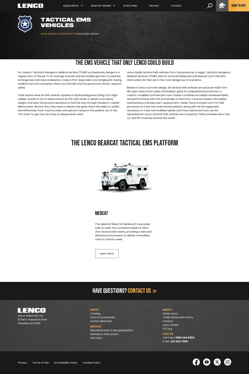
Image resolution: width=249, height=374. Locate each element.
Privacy (22, 362)
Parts (94, 310)
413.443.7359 (179, 341)
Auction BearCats (101, 321)
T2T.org (167, 329)
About (167, 310)
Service (154, 5)
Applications (71, 5)
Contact (176, 5)
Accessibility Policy (65, 362)
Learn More (107, 253)
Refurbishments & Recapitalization (111, 330)
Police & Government (61, 33)
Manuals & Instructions (104, 334)
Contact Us (142, 291)
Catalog (95, 313)
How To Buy (239, 5)
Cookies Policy (91, 362)
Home (44, 33)
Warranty (96, 338)
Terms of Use (40, 362)
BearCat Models (101, 5)
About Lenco (170, 313)
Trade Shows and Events (178, 317)
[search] (209, 5)
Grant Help (130, 5)
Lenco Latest (170, 325)
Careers (168, 321)
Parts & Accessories (102, 317)
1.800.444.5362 (184, 337)
